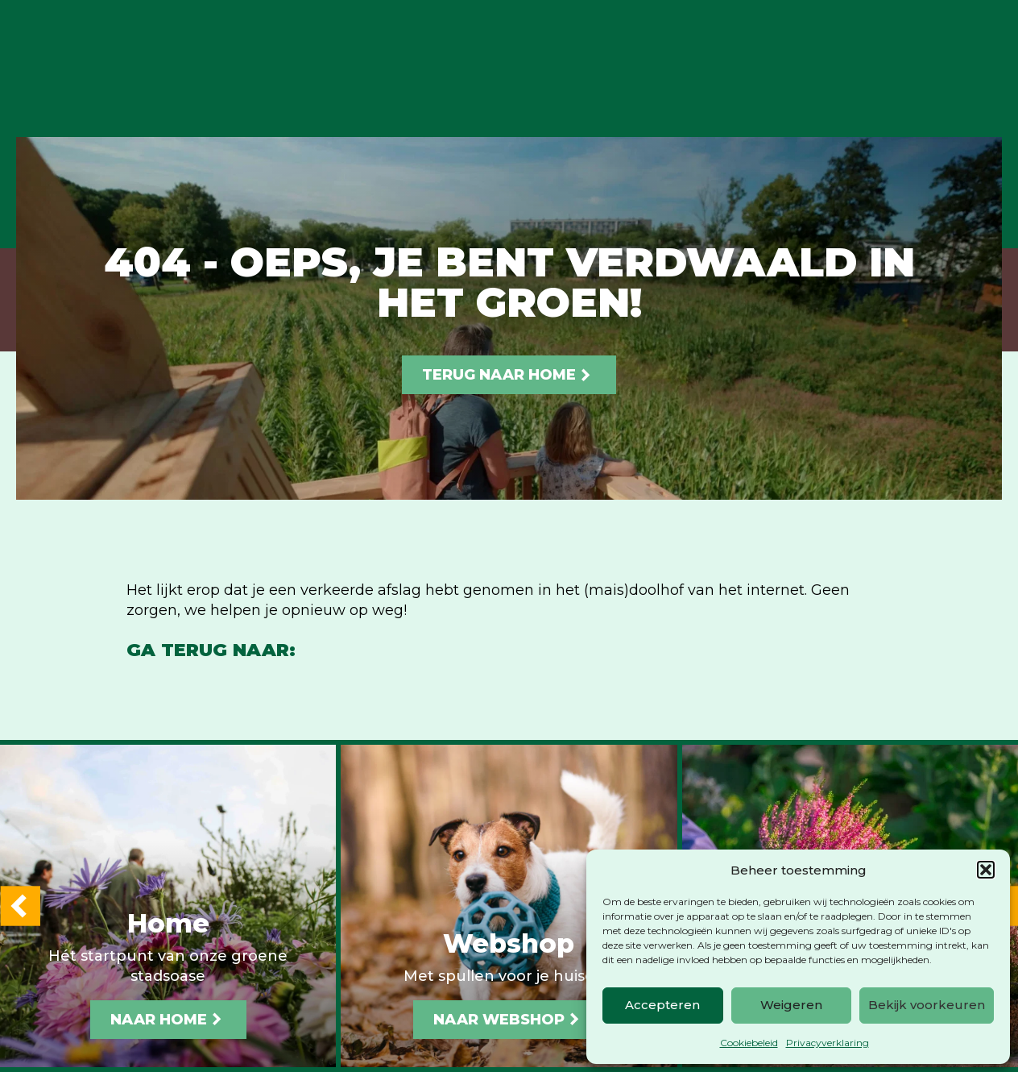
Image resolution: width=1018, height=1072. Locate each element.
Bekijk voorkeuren (926, 1004)
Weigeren (791, 1004)
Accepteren (662, 1004)
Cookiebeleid (749, 1043)
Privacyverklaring (827, 1043)
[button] (986, 870)
